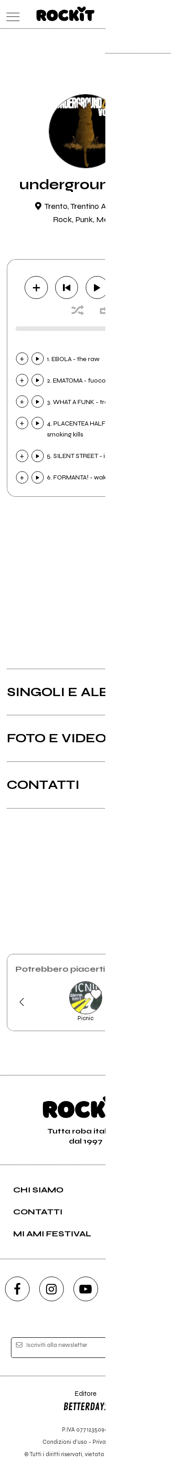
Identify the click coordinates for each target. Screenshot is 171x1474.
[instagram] (51, 1289)
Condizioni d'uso (64, 1441)
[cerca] (142, 14)
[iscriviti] (147, 1348)
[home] (65, 13)
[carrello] (125, 14)
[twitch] (120, 1289)
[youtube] (85, 1289)
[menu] (11, 14)
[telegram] (154, 1289)
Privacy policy (111, 1441)
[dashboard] (161, 14)
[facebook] (17, 1289)
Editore (86, 1402)
